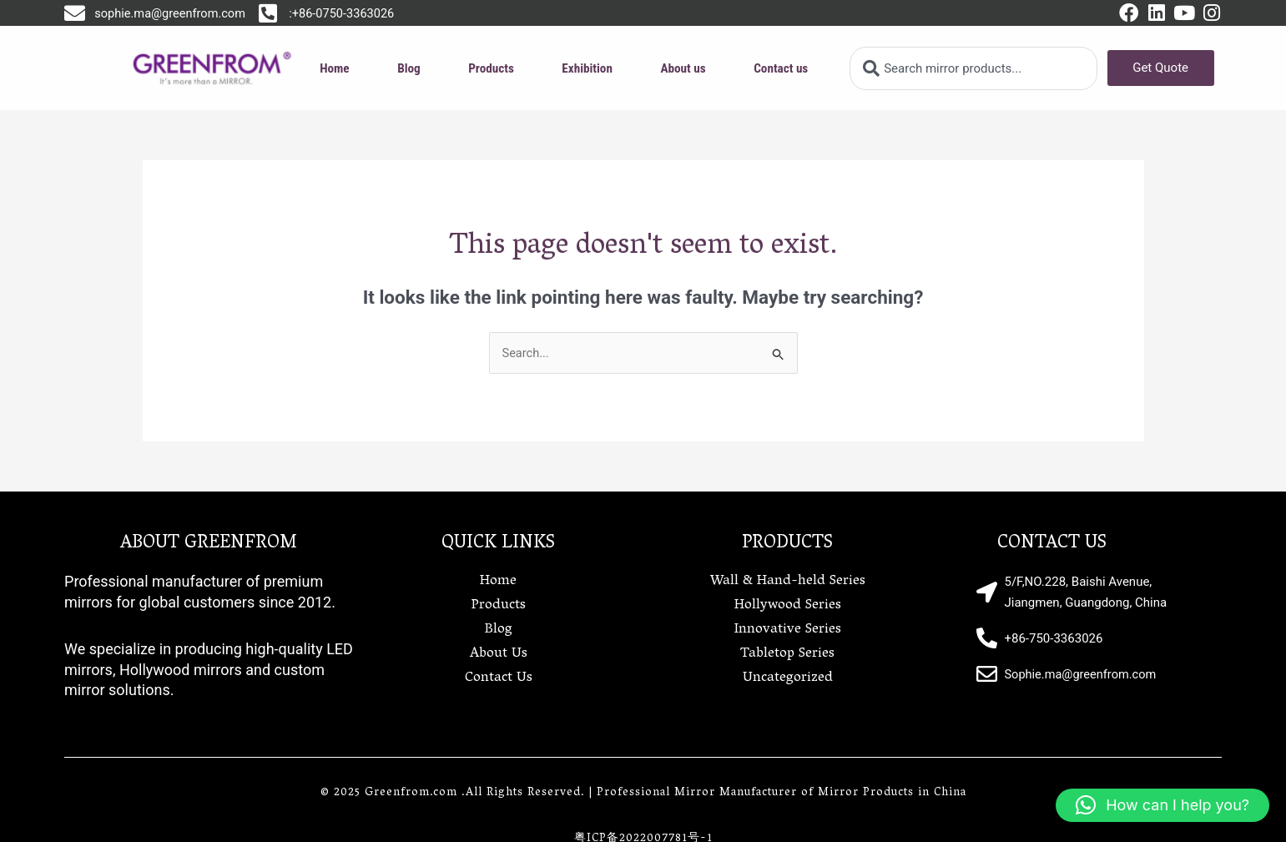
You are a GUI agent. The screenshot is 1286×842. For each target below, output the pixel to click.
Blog (409, 68)
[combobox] (973, 68)
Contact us (781, 68)
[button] (1162, 805)
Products (491, 68)
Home (335, 68)
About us (683, 68)
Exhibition (587, 68)
